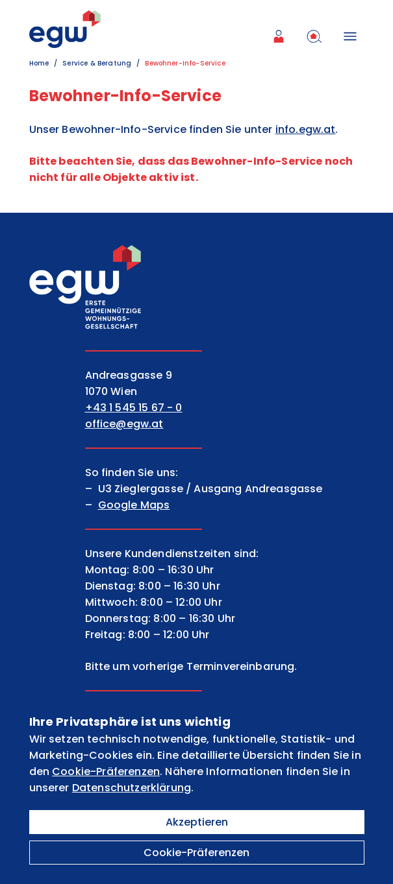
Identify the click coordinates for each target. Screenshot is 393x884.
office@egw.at (124, 423)
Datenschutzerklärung (131, 787)
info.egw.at (305, 129)
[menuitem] (281, 36)
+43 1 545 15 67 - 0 (134, 407)
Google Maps (134, 504)
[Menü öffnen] (353, 36)
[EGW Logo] (65, 29)
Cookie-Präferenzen (196, 852)
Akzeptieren (197, 822)
